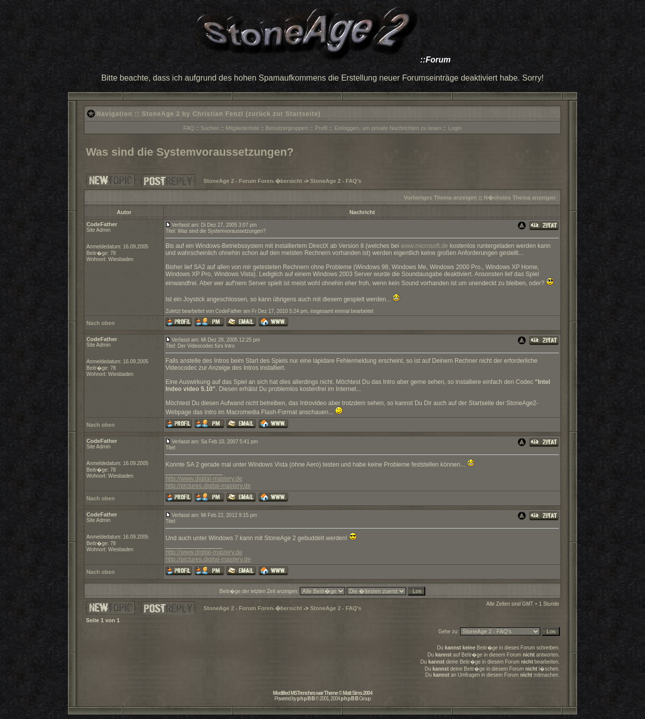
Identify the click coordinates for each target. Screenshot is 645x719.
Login (455, 128)
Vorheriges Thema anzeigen (440, 197)
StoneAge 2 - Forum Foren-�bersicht (253, 181)
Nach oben (100, 323)
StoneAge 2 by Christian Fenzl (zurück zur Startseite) (231, 113)
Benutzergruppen (287, 128)
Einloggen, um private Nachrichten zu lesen (388, 128)
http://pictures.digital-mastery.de (207, 485)
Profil (321, 128)
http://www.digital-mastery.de (203, 478)
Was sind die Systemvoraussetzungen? (189, 152)
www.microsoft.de (424, 245)
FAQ (189, 128)
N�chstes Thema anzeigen (519, 197)
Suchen (210, 128)
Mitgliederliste (242, 128)
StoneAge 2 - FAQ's (336, 181)
